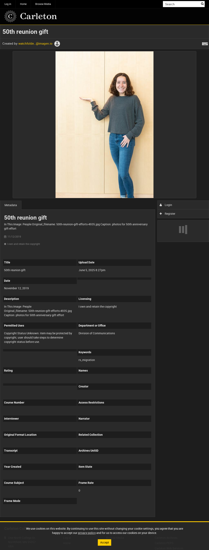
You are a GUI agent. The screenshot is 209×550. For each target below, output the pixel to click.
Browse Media (43, 4)
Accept (104, 542)
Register (167, 214)
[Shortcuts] (205, 43)
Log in (7, 4)
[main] (104, 273)
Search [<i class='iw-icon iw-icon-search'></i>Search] (202, 3)
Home (23, 4)
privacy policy (87, 533)
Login (166, 205)
